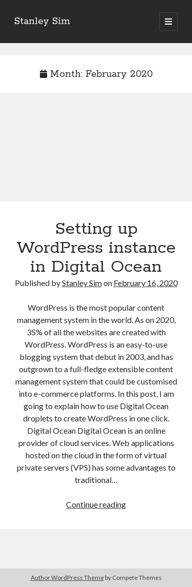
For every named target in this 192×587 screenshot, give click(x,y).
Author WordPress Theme (67, 577)
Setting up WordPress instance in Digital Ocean (96, 153)
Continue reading (96, 504)
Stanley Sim (42, 21)
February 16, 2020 (146, 283)
